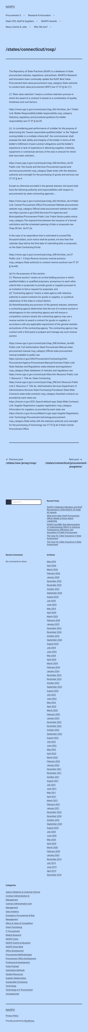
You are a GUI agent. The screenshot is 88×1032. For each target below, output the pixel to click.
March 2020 (52, 847)
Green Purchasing (14, 927)
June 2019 (51, 867)
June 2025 (51, 604)
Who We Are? (41, 27)
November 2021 (54, 773)
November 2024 (54, 632)
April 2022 (51, 753)
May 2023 (51, 702)
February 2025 (53, 620)
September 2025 (54, 593)
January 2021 (53, 808)
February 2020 (53, 851)
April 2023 (51, 706)
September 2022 (54, 734)
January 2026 (53, 577)
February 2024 (53, 667)
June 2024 (51, 652)
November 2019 (54, 859)
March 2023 (52, 710)
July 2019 (51, 863)
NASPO (10, 6)
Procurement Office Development (21, 958)
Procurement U (13, 15)
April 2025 (51, 612)
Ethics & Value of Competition (19, 923)
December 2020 (54, 812)
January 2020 (53, 855)
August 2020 (53, 828)
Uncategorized (12, 994)
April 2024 (51, 659)
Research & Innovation (39, 15)
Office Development (15, 951)
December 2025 (54, 581)
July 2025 (51, 601)
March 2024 (52, 663)
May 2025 (51, 608)
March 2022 (52, 757)
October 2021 (53, 777)
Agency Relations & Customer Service (23, 892)
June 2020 (51, 835)
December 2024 (54, 628)
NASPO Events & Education (18, 943)
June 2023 (51, 698)
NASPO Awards (49, 21)
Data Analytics (12, 911)
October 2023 (53, 683)
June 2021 (51, 788)
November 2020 (54, 816)
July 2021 (51, 785)
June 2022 (51, 745)
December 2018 (54, 875)
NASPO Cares (12, 939)
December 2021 (54, 769)
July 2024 (51, 648)
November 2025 (54, 585)
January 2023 (53, 718)
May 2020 (51, 839)
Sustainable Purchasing (16, 982)
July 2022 (51, 742)
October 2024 (53, 636)
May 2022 (51, 749)
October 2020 (53, 820)
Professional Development (18, 962)
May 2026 (51, 561)
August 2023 (53, 691)
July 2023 (51, 695)
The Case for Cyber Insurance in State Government (64, 537)
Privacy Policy (12, 1015)
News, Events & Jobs (16, 27)
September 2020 (54, 824)
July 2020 (51, 832)
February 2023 (53, 714)
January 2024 (53, 671)
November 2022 (54, 726)
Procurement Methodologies (19, 954)
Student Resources (14, 974)
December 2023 (54, 675)
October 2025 (53, 589)
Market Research (13, 935)
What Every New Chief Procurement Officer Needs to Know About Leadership (63, 518)
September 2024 (54, 640)
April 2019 (51, 871)
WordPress (29, 1021)
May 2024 (51, 655)
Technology (11, 986)
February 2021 (53, 804)
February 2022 (53, 761)
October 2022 (53, 730)
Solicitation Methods (15, 970)
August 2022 (53, 738)
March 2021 (52, 800)
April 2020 (51, 843)
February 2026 (53, 573)
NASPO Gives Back (14, 947)
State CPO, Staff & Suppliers (20, 21)
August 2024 (53, 644)
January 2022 (53, 765)
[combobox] (23, 502)
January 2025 (53, 624)
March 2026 (52, 569)
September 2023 (54, 687)
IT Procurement (13, 931)
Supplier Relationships (16, 978)
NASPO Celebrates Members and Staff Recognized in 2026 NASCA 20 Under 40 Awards (64, 510)
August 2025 (53, 597)
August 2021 (53, 781)
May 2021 (51, 792)
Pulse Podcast (12, 966)
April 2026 (51, 565)
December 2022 (54, 722)
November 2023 (54, 679)
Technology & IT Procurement (19, 990)
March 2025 (52, 616)
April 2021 (51, 796)
